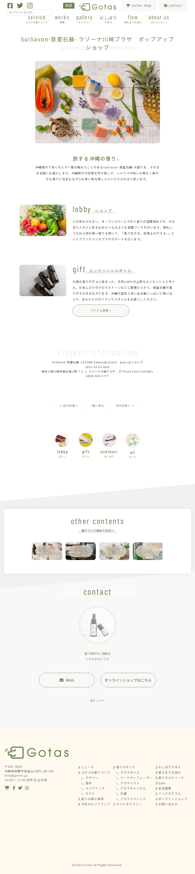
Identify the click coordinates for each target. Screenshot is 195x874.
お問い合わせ (168, 804)
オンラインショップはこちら (128, 680)
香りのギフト (126, 767)
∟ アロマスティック (131, 799)
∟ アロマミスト (128, 783)
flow (133, 19)
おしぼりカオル (169, 767)
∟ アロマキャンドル (131, 788)
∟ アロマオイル (128, 772)
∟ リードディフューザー (134, 777)
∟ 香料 (86, 783)
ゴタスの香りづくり (95, 772)
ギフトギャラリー (129, 804)
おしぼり (108, 19)
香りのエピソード (171, 777)
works (62, 19)
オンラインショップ (173, 799)
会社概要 (164, 788)
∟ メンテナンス (93, 788)
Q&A (161, 783)
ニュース (87, 767)
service (37, 19)
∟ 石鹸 (121, 793)
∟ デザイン (89, 777)
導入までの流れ (169, 772)
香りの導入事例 (92, 799)
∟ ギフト (88, 793)
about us (158, 19)
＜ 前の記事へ (68, 405)
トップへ (99, 700)
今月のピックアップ (95, 804)
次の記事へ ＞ (125, 405)
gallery (84, 19)
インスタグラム (169, 793)
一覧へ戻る (97, 405)
